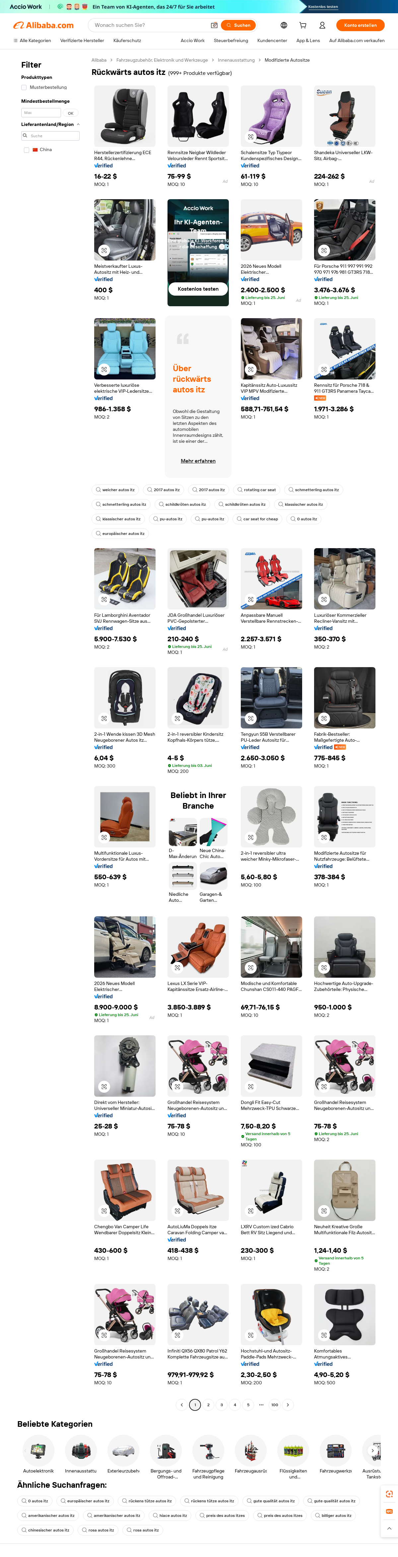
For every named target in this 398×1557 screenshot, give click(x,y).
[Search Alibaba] (150, 25)
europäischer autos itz (120, 533)
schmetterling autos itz (314, 489)
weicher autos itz (115, 489)
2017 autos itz (163, 489)
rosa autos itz (98, 1530)
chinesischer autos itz (45, 1530)
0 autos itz (304, 519)
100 (274, 1405)
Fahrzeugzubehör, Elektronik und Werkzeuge (162, 60)
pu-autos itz (167, 519)
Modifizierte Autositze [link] (287, 60)
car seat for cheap (257, 519)
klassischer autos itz (300, 504)
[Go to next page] (288, 1405)
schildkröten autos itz (182, 504)
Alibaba (99, 60)
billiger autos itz (333, 1515)
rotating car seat (256, 489)
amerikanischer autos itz (48, 1515)
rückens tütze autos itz (147, 1501)
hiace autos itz (170, 1515)
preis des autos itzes (222, 1515)
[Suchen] (238, 25)
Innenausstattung (236, 60)
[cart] (304, 26)
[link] (389, 1494)
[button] (214, 25)
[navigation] (50, 733)
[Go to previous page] (182, 1405)
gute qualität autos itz (271, 1501)
